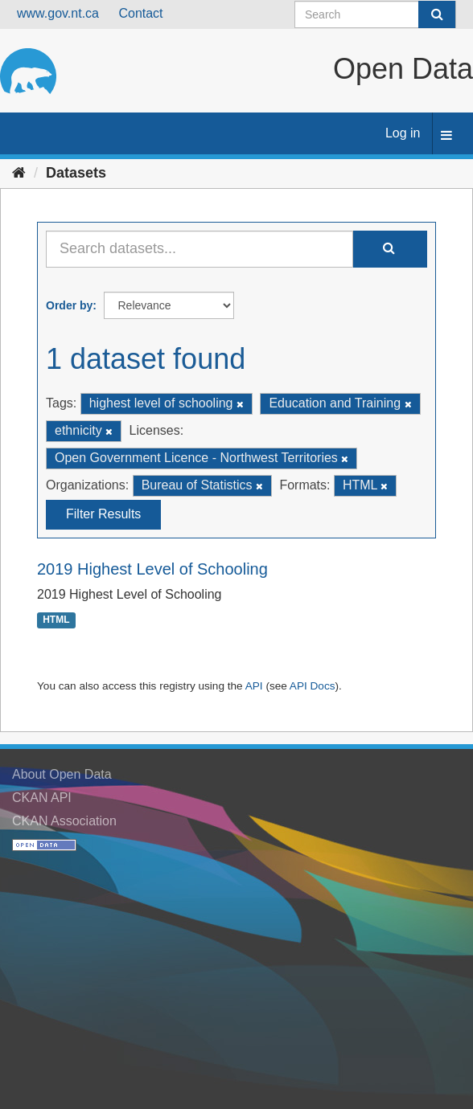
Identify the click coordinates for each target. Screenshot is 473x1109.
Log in (403, 133)
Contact (140, 13)
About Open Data (62, 774)
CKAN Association (64, 821)
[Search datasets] (375, 14)
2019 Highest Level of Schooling (152, 569)
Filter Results (103, 514)
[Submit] (436, 14)
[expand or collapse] (446, 136)
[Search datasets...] (199, 249)
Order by (69, 305)
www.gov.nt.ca (58, 13)
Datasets (76, 173)
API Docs (312, 686)
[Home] (19, 173)
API (254, 686)
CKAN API (42, 797)
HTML (56, 619)
